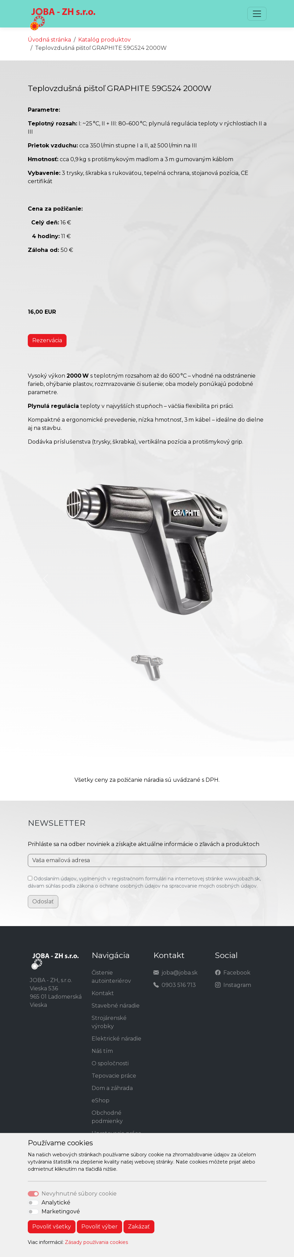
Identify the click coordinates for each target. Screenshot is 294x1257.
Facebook (236, 972)
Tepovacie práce (114, 1075)
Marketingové (61, 1211)
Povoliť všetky (51, 1226)
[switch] (33, 1202)
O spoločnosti (110, 1063)
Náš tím (102, 1051)
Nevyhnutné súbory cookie (79, 1193)
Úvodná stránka (49, 39)
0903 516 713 (179, 985)
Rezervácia (47, 340)
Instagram (237, 985)
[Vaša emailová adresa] (147, 860)
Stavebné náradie (116, 1005)
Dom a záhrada (112, 1088)
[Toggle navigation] (257, 14)
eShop (100, 1100)
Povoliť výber (99, 1226)
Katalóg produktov (104, 39)
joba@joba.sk (180, 972)
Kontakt (103, 993)
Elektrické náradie (116, 1038)
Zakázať (139, 1226)
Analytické (56, 1202)
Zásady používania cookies (96, 1242)
